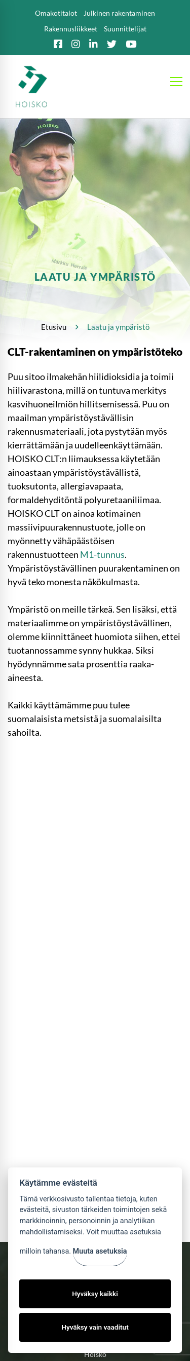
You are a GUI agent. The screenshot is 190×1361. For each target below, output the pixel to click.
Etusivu (53, 326)
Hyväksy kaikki (95, 1294)
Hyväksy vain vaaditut (94, 1327)
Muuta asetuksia (100, 1251)
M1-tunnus (102, 554)
